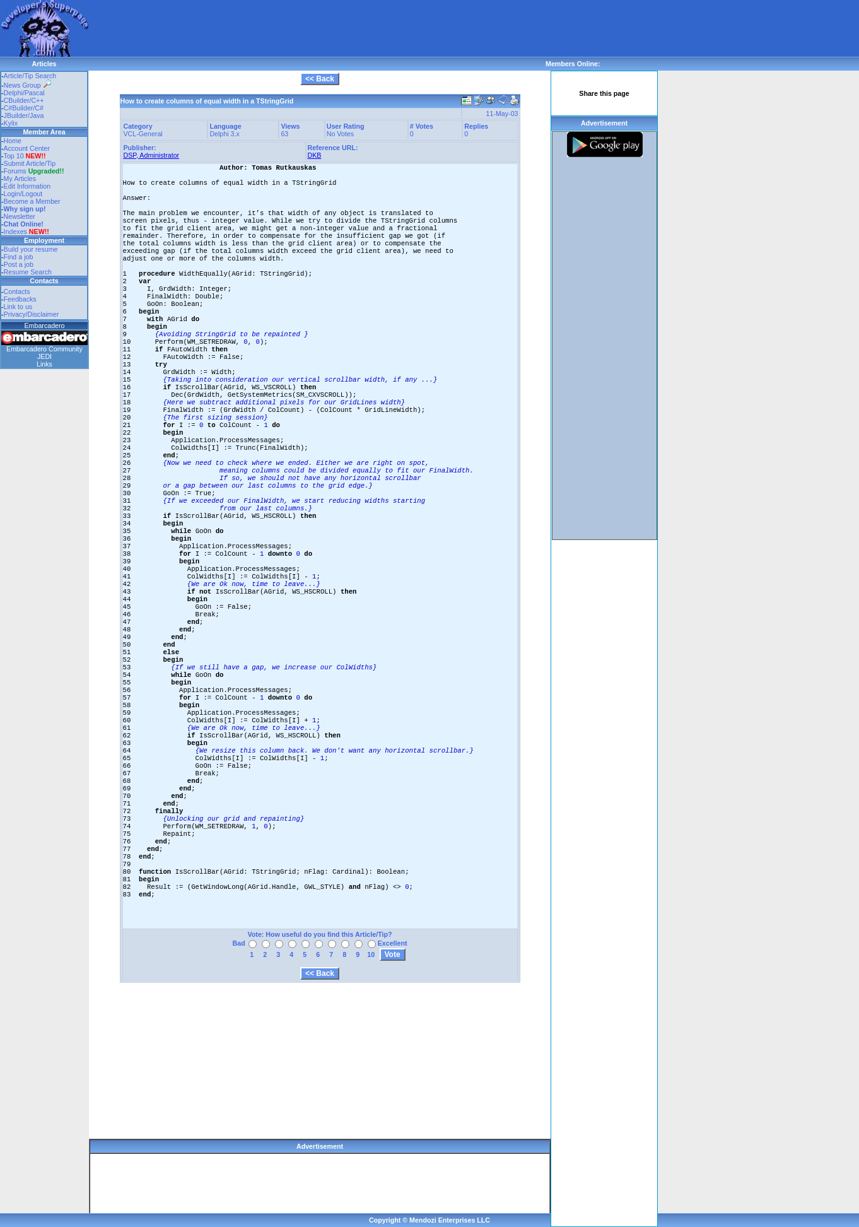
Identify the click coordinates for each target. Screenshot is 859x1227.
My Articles (20, 178)
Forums (34, 171)
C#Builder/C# (24, 108)
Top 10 (14, 156)
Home (12, 140)
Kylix (11, 123)
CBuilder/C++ (24, 100)
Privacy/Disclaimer (31, 314)
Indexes (15, 231)
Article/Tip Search (30, 75)
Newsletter (19, 216)
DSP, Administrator (152, 155)
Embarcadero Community (44, 349)
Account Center (27, 148)
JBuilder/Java (24, 115)
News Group (27, 85)
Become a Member (32, 201)
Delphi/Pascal (24, 93)
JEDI (44, 356)
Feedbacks (20, 299)
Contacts (17, 291)
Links (44, 364)
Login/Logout (23, 193)
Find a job (18, 257)
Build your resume (31, 249)
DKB (315, 155)
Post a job (18, 264)
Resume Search (28, 272)
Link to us (18, 306)
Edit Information (27, 186)
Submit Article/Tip (30, 163)
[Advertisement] (317, 28)
